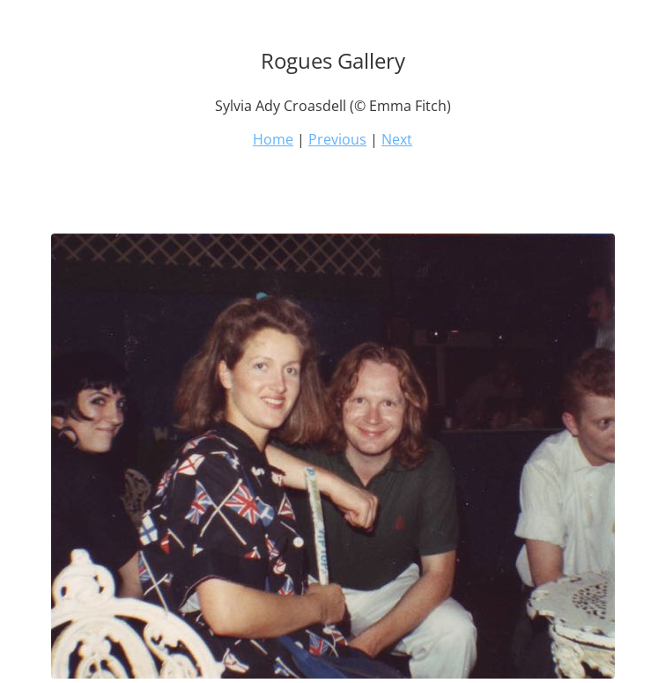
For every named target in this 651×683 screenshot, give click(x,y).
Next (396, 139)
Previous (337, 139)
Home (273, 139)
